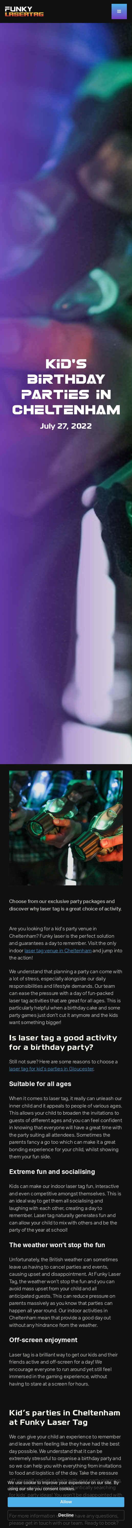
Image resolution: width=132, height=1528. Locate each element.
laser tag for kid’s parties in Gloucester (51, 1069)
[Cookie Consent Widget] (66, 1500)
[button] (119, 11)
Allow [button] (66, 1501)
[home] (24, 11)
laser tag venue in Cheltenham (58, 950)
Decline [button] (66, 1515)
